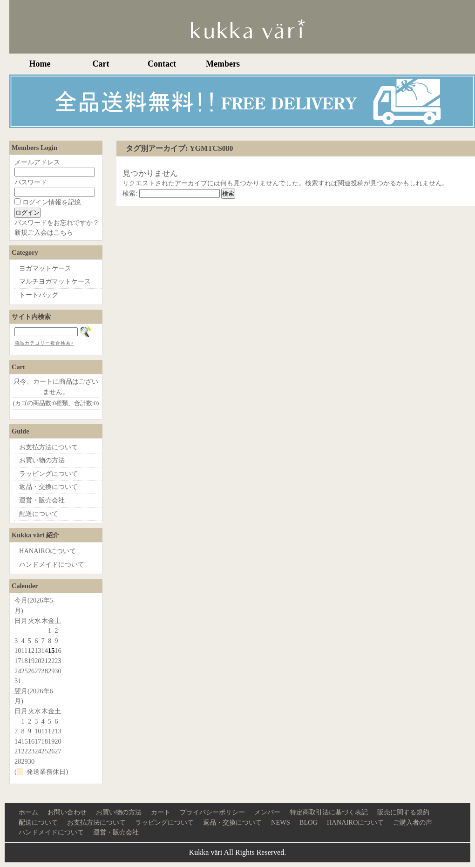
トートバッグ (38, 294)
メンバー (267, 812)
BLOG (308, 822)
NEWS (280, 822)
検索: (129, 193)
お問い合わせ (67, 812)
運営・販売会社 (42, 500)
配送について (38, 513)
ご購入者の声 (412, 822)
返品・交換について (48, 486)
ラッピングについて (48, 473)
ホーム (28, 812)
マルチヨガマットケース (55, 281)
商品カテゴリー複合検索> (44, 342)
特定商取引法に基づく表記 (329, 812)
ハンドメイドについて (51, 564)
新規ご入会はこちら (43, 232)
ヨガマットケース (45, 268)
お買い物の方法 (42, 460)
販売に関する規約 (403, 812)
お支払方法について (48, 447)
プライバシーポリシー (212, 812)
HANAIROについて (47, 551)
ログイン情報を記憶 (47, 202)
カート (160, 812)
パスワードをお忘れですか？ (56, 222)
